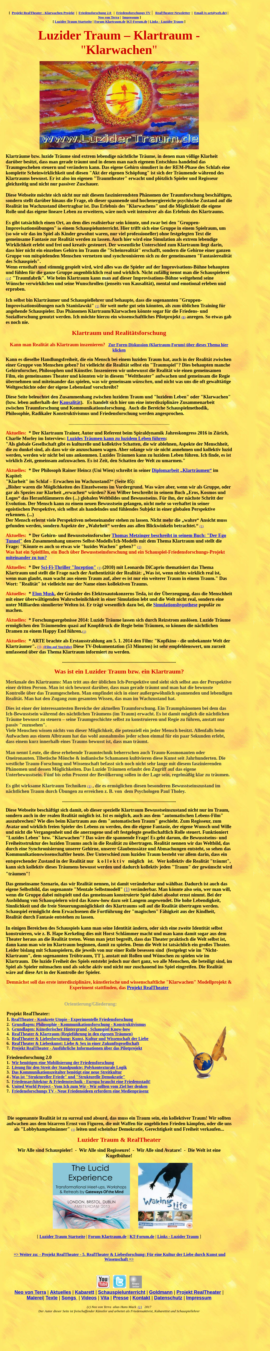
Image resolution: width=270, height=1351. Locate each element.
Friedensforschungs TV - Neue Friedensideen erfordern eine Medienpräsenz (80, 1091)
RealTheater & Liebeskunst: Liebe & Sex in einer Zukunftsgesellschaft (75, 1043)
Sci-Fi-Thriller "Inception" (68, 567)
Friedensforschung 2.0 (95, 13)
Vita (104, 1297)
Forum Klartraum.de (110, 21)
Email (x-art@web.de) (210, 13)
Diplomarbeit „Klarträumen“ (182, 470)
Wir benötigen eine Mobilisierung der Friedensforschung (63, 1062)
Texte (52, 1297)
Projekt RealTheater (147, 987)
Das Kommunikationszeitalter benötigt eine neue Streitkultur (67, 1072)
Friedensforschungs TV (133, 13)
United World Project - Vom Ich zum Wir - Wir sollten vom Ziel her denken (80, 1086)
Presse (121, 1297)
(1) (8, 278)
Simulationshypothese (175, 604)
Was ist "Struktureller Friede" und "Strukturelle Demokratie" (68, 1077)
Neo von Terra (108, 17)
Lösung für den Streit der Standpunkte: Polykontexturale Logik (69, 1067)
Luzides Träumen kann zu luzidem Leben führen (116, 438)
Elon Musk (43, 593)
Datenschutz (168, 1297)
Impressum (130, 17)
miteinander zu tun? (26, 557)
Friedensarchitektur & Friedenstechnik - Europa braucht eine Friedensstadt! (81, 1081)
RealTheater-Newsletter (172, 13)
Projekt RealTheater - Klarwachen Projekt (43, 13)
